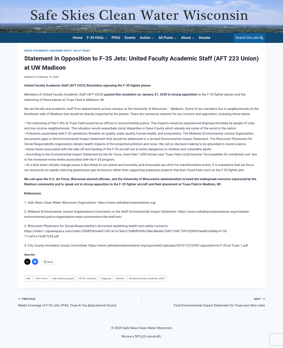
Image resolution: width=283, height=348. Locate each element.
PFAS (116, 37)
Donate (204, 37)
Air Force (41, 278)
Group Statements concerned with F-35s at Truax (57, 50)
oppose (106, 278)
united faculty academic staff (146, 278)
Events (130, 37)
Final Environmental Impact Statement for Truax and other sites (205, 301)
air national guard (63, 278)
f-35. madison (87, 278)
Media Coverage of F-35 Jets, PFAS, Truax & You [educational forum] (78, 301)
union (120, 278)
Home (77, 37)
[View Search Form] (249, 37)
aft (28, 278)
